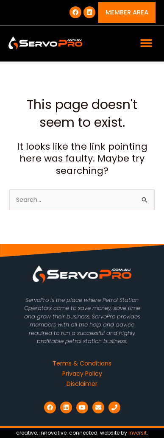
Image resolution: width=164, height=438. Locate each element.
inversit (137, 432)
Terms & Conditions (82, 363)
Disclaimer (82, 383)
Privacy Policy (82, 373)
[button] (146, 43)
